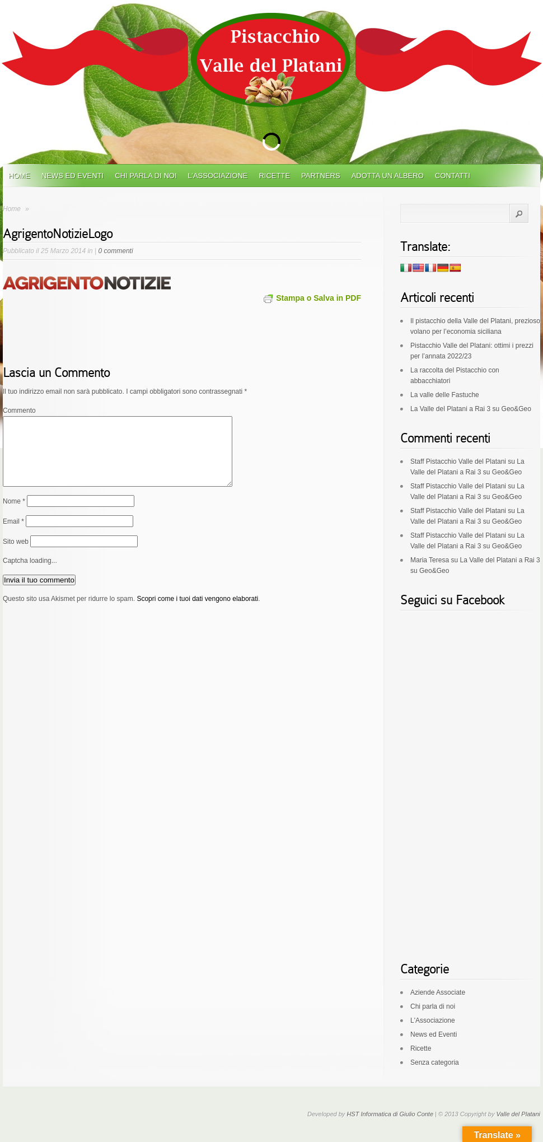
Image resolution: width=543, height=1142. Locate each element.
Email (13, 535)
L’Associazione (218, 175)
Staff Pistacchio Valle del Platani (458, 461)
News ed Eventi (72, 175)
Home (19, 175)
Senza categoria (434, 1062)
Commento (19, 410)
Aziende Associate (437, 992)
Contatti (452, 175)
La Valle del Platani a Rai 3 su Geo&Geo (470, 409)
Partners (320, 175)
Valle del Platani (518, 1114)
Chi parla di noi (145, 175)
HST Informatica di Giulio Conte (390, 1114)
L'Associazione (432, 1020)
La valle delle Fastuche (444, 395)
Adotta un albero (388, 175)
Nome (14, 515)
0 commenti (116, 251)
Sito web (16, 555)
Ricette (274, 175)
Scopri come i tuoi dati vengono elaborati (197, 612)
